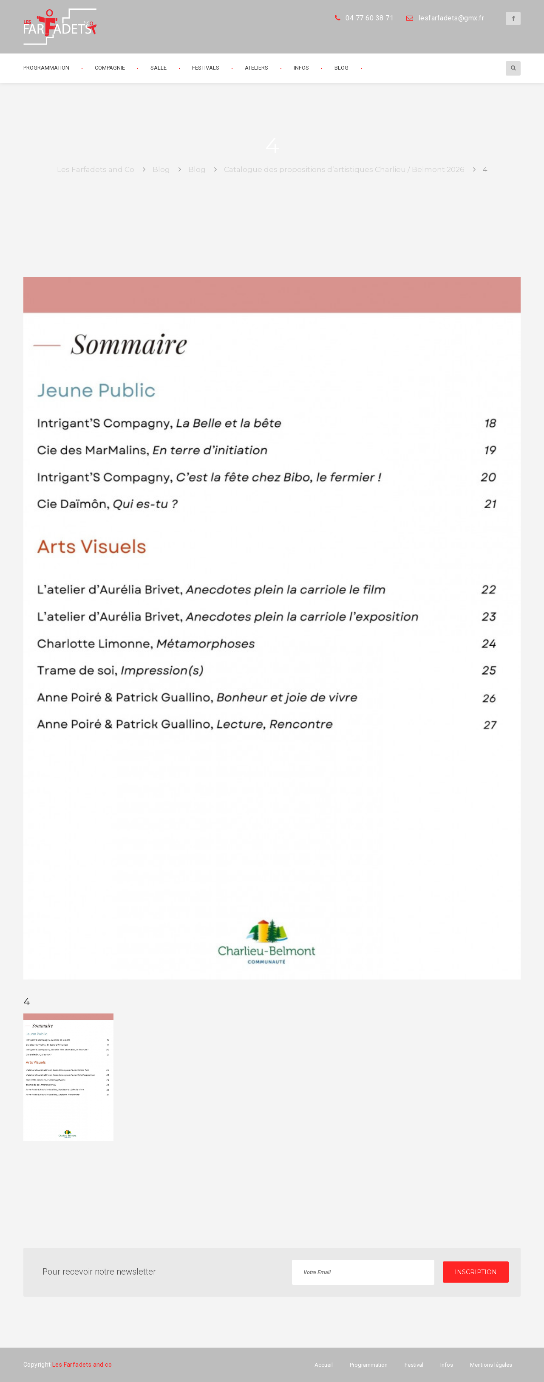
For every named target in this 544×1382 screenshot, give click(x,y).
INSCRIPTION (476, 1272)
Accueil (323, 1365)
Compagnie (110, 68)
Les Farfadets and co (82, 1364)
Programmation (46, 68)
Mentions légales (491, 1365)
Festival (414, 1365)
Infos (301, 68)
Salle (158, 68)
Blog (341, 68)
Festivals (205, 68)
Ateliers (256, 68)
